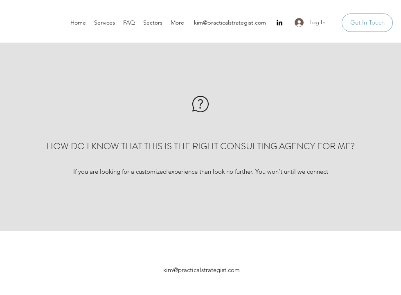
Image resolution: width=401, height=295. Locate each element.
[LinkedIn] (279, 22)
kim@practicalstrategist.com (230, 22)
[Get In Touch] (367, 23)
